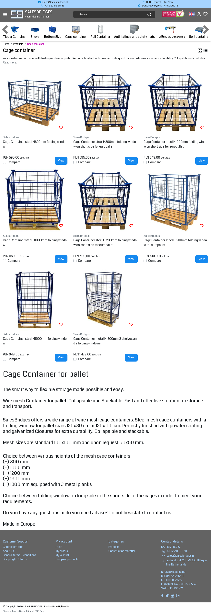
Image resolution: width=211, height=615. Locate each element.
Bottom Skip (52, 32)
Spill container (199, 32)
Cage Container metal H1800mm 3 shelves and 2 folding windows (105, 341)
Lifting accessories (172, 32)
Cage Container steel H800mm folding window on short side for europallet (104, 144)
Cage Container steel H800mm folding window (34, 144)
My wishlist (62, 555)
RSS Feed (40, 611)
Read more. (10, 62)
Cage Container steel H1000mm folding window (35, 242)
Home (6, 44)
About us (8, 551)
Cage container (76, 32)
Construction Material (121, 551)
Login (59, 547)
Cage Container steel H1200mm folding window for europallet (175, 242)
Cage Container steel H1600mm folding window (35, 341)
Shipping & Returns (15, 559)
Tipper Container (14, 32)
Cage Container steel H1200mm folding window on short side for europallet (105, 242)
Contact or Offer (13, 547)
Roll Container (100, 32)
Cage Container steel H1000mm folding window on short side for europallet (175, 144)
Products (18, 44)
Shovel (35, 32)
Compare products (67, 559)
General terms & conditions (19, 555)
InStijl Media (62, 606)
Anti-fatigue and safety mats (134, 32)
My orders (62, 551)
